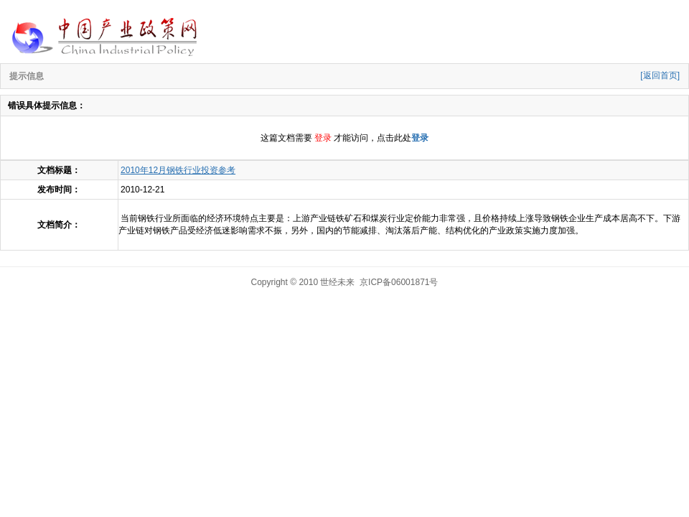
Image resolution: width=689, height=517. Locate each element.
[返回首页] (660, 75)
